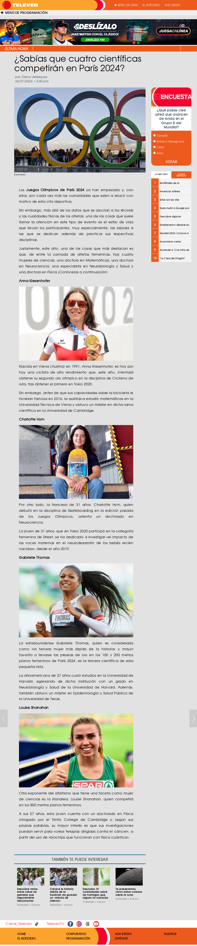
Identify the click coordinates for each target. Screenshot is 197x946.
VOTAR (171, 161)
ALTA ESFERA (173, 5)
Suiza (158, 153)
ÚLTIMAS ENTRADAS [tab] (181, 175)
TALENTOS (170, 934)
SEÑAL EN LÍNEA (126, 5)
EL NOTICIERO (151, 5)
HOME (21, 934)
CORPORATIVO (76, 934)
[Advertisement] (171, 326)
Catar (158, 147)
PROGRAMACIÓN (78, 938)
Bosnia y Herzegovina (168, 141)
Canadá (160, 135)
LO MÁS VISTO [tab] (161, 174)
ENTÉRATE (121, 938)
